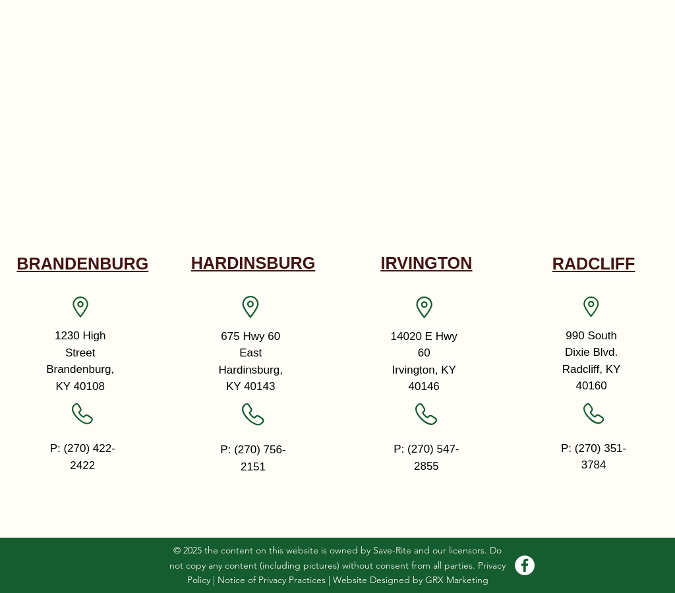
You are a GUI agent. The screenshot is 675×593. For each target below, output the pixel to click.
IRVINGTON (426, 263)
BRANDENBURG (82, 263)
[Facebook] (525, 565)
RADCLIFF (593, 263)
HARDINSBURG (253, 263)
